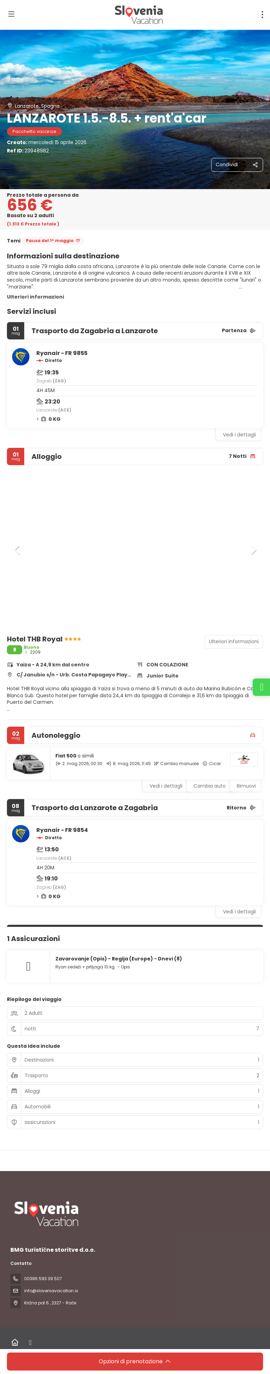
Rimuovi (246, 785)
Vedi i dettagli (239, 434)
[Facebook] (30, 1342)
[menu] (262, 14)
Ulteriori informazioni (35, 296)
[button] (17, 550)
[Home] (14, 1342)
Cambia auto (210, 785)
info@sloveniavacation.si (51, 1291)
